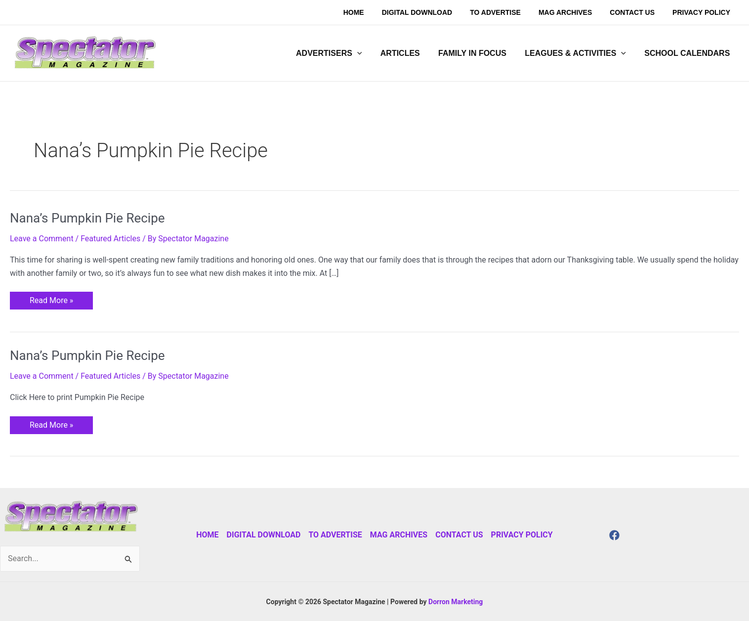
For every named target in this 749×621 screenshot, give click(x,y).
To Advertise (335, 534)
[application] (369, 53)
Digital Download (264, 534)
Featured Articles (110, 238)
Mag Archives (398, 534)
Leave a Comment (42, 238)
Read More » (51, 298)
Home (207, 534)
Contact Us (459, 534)
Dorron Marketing (455, 602)
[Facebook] (614, 535)
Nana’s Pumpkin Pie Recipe (87, 218)
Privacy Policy (522, 534)
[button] (340, 53)
